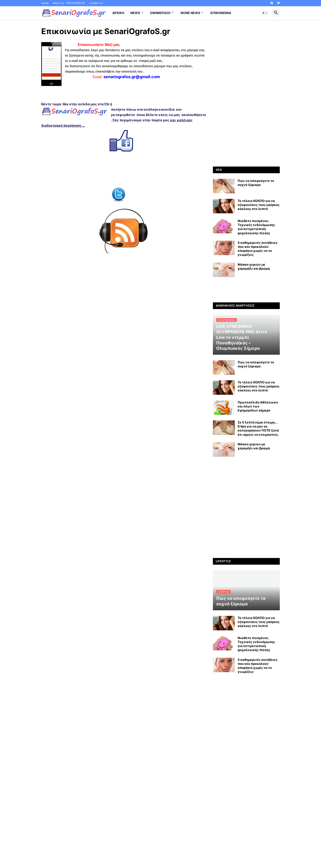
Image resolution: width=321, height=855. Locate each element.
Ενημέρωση (160, 13)
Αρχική (118, 13)
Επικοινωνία (220, 13)
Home (45, 3)
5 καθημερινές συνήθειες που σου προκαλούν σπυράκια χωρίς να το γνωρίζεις (258, 249)
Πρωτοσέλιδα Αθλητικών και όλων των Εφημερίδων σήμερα (258, 406)
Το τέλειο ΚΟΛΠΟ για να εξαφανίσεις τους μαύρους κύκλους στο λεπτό (259, 205)
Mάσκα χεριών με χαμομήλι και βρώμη (254, 266)
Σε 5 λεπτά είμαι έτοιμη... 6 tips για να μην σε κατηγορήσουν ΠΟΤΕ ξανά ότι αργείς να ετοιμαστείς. (258, 428)
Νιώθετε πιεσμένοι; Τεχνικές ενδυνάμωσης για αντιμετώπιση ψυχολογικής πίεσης (256, 227)
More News (190, 13)
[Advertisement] (246, 93)
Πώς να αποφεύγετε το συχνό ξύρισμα (256, 183)
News (135, 13)
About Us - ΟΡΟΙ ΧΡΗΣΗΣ (69, 3)
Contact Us (96, 3)
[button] (265, 13)
